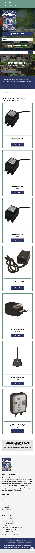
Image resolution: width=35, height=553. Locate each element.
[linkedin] (13, 5)
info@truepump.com (10, 521)
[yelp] (15, 5)
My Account (8, 2)
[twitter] (5, 5)
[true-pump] (9, 10)
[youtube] (10, 5)
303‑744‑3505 (8, 518)
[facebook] (2, 5)
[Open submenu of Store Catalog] (32, 92)
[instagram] (7, 5)
